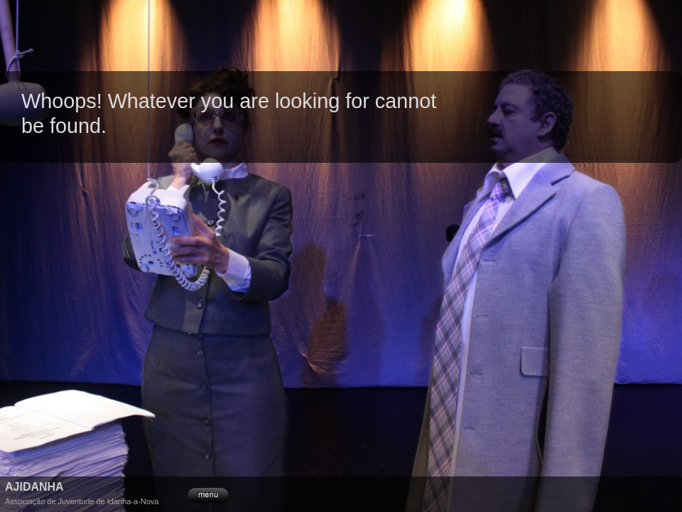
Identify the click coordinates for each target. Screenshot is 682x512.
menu (208, 493)
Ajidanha (34, 487)
